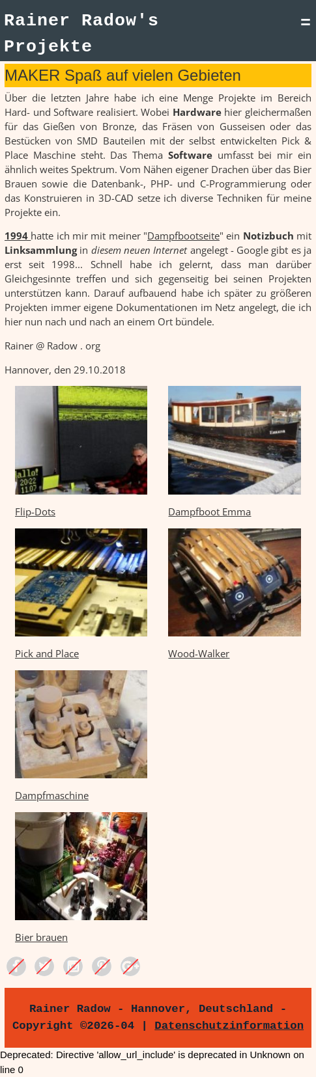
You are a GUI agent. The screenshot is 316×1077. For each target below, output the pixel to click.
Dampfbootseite (183, 235)
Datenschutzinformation (229, 1025)
